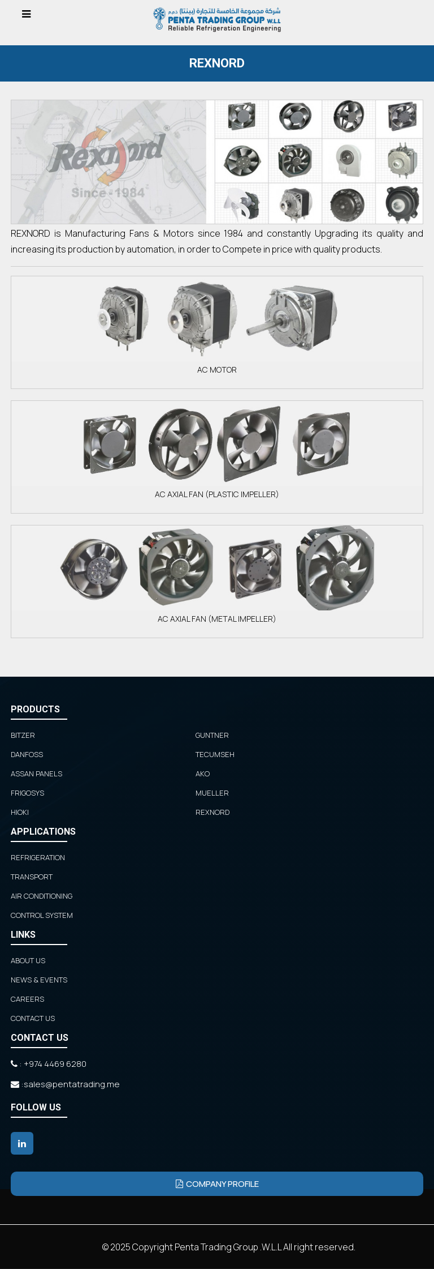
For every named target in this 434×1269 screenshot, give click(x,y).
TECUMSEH (215, 754)
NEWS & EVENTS (39, 980)
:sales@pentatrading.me (65, 1084)
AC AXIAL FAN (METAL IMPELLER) (217, 574)
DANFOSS (27, 754)
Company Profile (217, 1184)
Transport (32, 876)
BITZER (23, 735)
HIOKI (20, 812)
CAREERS (27, 999)
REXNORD (212, 812)
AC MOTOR (217, 325)
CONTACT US (33, 1018)
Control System (42, 915)
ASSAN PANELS (36, 773)
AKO (203, 773)
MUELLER (212, 793)
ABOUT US (28, 960)
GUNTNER (212, 735)
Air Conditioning (41, 896)
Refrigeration (38, 857)
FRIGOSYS (27, 793)
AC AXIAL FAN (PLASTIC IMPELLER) (217, 450)
